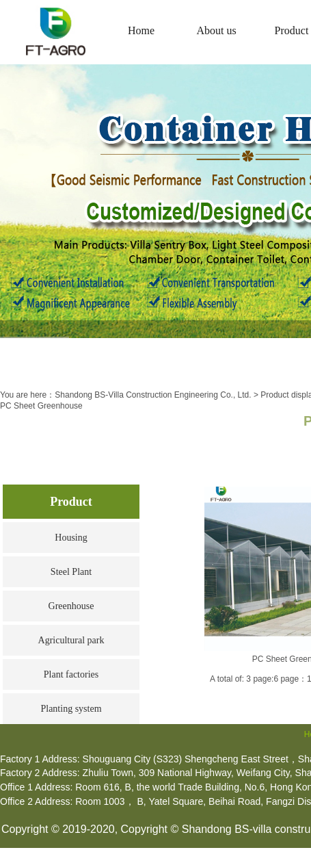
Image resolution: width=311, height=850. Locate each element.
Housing (71, 537)
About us (216, 30)
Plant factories (71, 674)
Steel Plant (71, 572)
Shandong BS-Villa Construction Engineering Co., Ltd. (153, 395)
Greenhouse (71, 606)
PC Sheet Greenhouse (41, 406)
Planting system (70, 709)
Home (141, 30)
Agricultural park (71, 640)
